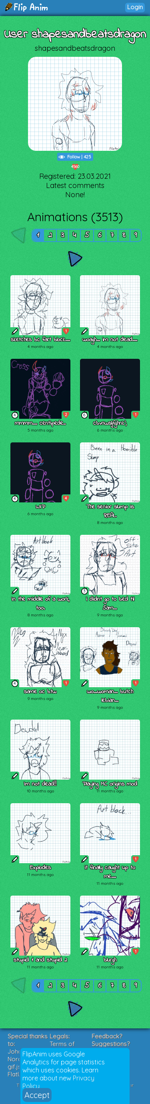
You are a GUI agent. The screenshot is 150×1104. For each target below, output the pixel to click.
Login (135, 7)
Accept (37, 1095)
